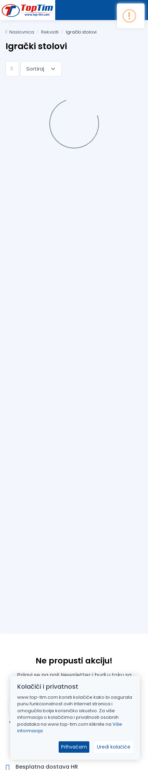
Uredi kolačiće (113, 746)
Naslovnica (20, 32)
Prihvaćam (74, 746)
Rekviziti (50, 32)
